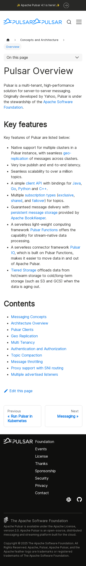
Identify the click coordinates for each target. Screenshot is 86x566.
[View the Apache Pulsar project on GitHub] (79, 501)
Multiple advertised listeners (34, 374)
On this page (17, 57)
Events (41, 449)
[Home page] (8, 40)
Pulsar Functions (44, 230)
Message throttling (27, 361)
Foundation (44, 441)
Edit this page (18, 391)
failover (38, 200)
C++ (43, 188)
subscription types (40, 195)
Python (24, 188)
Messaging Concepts (29, 316)
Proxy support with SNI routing (37, 368)
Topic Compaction (26, 355)
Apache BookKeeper (28, 218)
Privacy (41, 485)
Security (42, 478)
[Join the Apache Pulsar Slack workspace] (69, 501)
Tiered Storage (23, 270)
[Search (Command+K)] (69, 21)
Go (13, 188)
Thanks (41, 463)
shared (16, 200)
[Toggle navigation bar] (78, 22)
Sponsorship (45, 471)
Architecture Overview (29, 323)
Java (76, 183)
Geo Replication (24, 336)
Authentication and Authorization (38, 348)
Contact (42, 493)
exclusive (66, 195)
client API (34, 183)
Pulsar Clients (22, 329)
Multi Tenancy (23, 342)
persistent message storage (34, 212)
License (41, 456)
